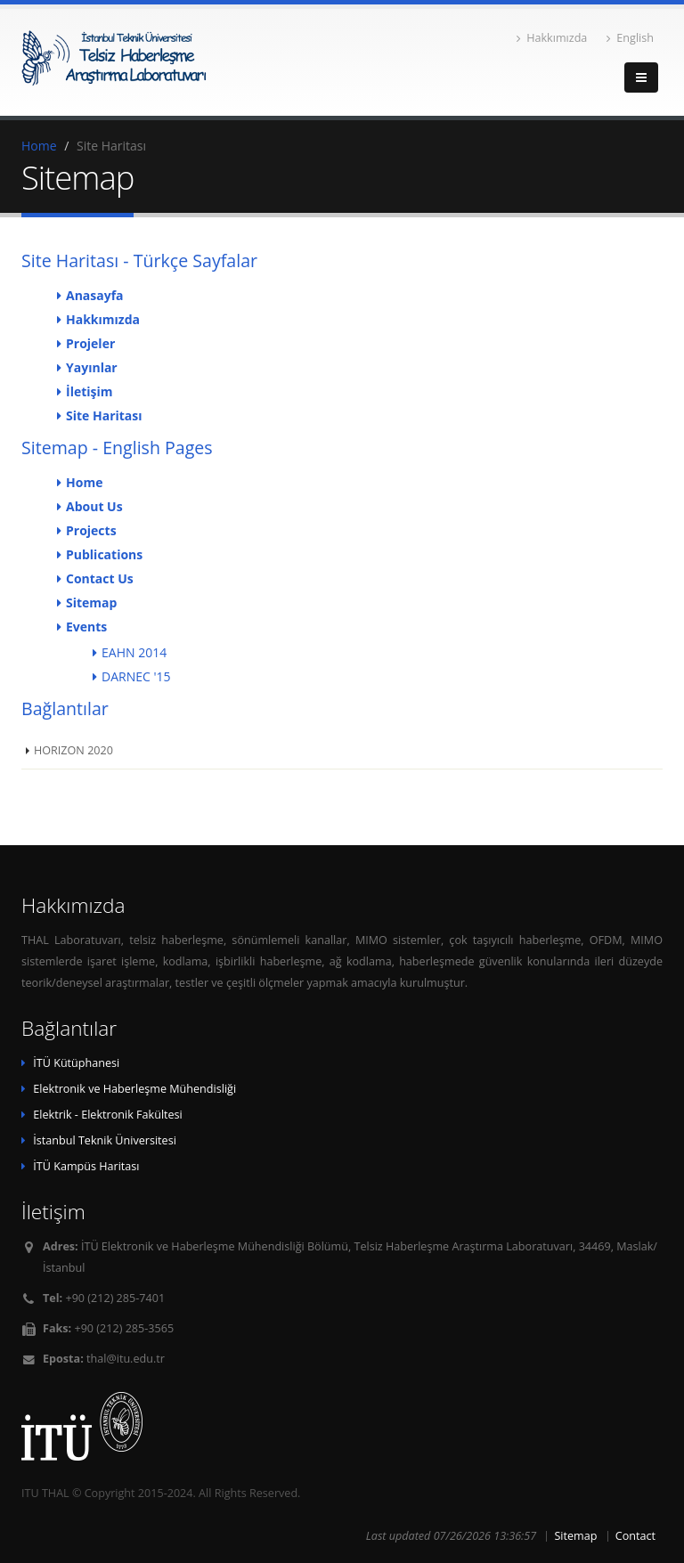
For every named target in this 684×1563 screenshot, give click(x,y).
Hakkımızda (552, 37)
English (630, 37)
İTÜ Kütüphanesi (76, 1062)
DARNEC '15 (136, 676)
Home (39, 145)
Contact (635, 1535)
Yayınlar (92, 367)
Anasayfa (95, 295)
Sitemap (91, 602)
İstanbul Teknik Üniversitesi (104, 1140)
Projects (91, 530)
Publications (104, 554)
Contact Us (100, 578)
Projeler (90, 343)
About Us (94, 506)
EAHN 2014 (134, 652)
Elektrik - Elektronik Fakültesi (108, 1114)
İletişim (89, 391)
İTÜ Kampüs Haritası (86, 1166)
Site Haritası (104, 415)
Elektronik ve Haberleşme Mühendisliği (134, 1088)
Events (86, 626)
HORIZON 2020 (73, 750)
